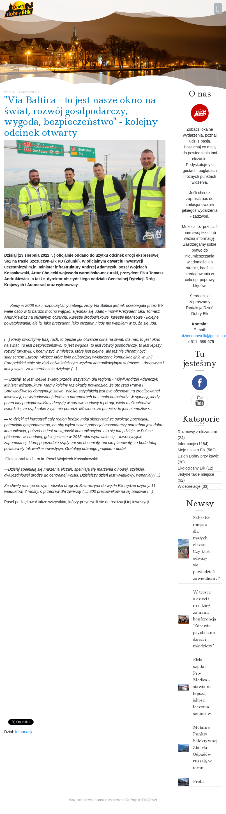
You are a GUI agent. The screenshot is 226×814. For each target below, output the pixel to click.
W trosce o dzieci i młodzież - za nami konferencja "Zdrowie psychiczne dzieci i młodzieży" (204, 619)
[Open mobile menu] (218, 8)
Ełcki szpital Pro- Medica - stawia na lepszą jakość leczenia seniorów (202, 686)
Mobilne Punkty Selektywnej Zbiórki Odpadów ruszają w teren (205, 748)
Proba (199, 781)
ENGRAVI (149, 800)
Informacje (24, 732)
